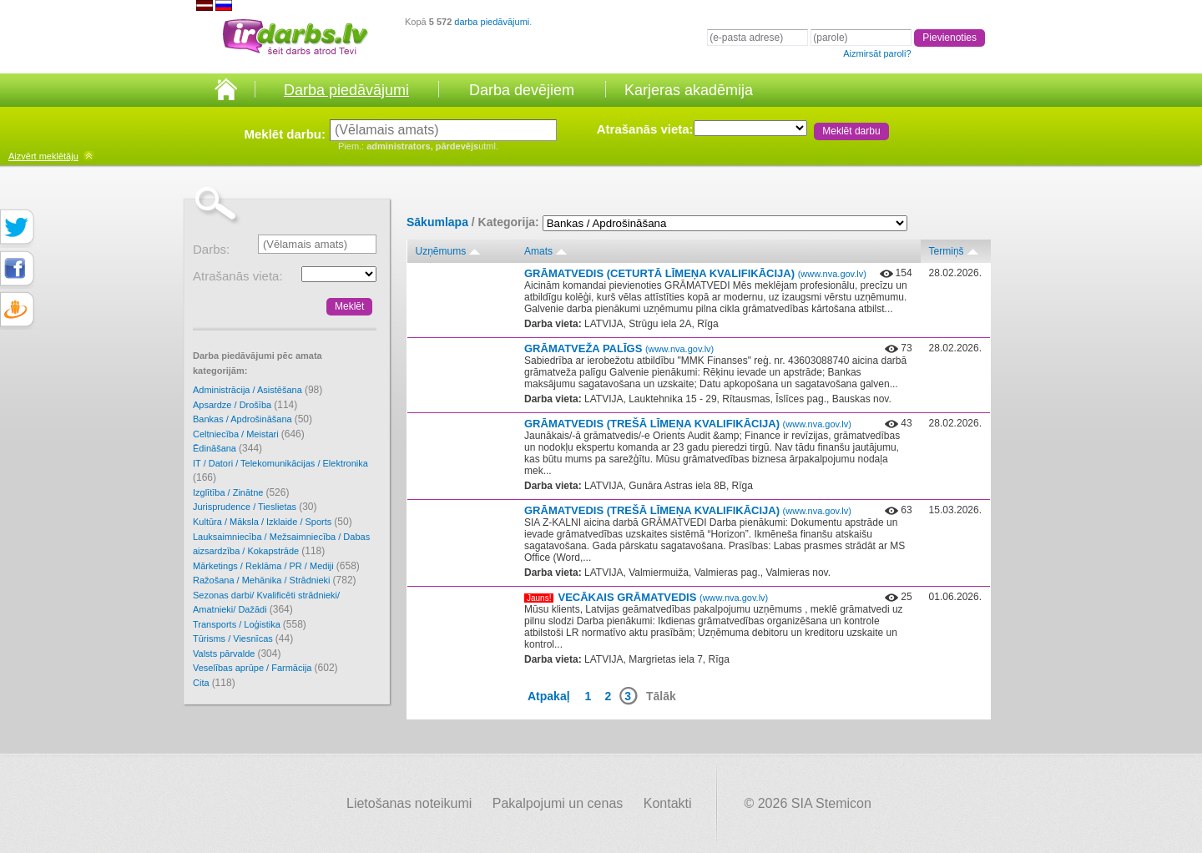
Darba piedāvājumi (346, 90)
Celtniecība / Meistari (249, 434)
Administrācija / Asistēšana (257, 390)
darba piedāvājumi (491, 22)
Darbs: (211, 249)
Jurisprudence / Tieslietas (255, 506)
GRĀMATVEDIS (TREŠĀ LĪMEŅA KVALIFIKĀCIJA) (687, 423)
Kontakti (668, 803)
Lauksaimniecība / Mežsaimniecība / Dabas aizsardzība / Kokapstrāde (281, 545)
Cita (214, 683)
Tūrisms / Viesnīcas (243, 638)
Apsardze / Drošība (245, 405)
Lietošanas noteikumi (409, 803)
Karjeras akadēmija (688, 90)
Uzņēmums (441, 251)
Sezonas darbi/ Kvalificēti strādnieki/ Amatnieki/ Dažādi (266, 603)
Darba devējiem (521, 90)
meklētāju (43, 156)
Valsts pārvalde (236, 653)
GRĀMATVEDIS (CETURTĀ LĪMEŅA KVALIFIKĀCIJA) (695, 273)
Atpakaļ (549, 696)
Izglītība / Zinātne (241, 492)
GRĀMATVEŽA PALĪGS (619, 348)
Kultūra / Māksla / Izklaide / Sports (272, 521)
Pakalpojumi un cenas (558, 803)
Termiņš (946, 251)
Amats (538, 251)
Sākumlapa (437, 222)
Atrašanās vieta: (645, 129)
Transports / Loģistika (249, 624)
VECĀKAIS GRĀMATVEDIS (663, 597)
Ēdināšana (227, 448)
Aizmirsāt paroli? (877, 53)
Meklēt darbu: (285, 134)
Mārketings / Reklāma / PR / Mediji (276, 566)
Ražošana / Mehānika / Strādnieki (274, 580)
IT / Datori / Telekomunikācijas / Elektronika (280, 471)
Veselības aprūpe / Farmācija (265, 668)
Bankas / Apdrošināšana (252, 419)
